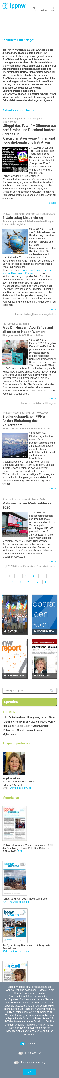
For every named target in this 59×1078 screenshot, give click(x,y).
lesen (54, 182)
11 (46, 561)
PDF (20, 831)
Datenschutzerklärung (18, 1030)
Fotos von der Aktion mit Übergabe (38, 383)
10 (36, 561)
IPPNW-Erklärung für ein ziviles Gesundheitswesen (31, 546)
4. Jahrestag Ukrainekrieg (22, 198)
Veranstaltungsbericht (45, 294)
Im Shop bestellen (19, 881)
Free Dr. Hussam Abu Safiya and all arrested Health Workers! (27, 310)
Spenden (11, 682)
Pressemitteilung (23, 294)
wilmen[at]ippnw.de (20, 767)
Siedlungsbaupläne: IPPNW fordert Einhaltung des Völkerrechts (24, 400)
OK (29, 1072)
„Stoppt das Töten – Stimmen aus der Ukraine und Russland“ (27, 252)
